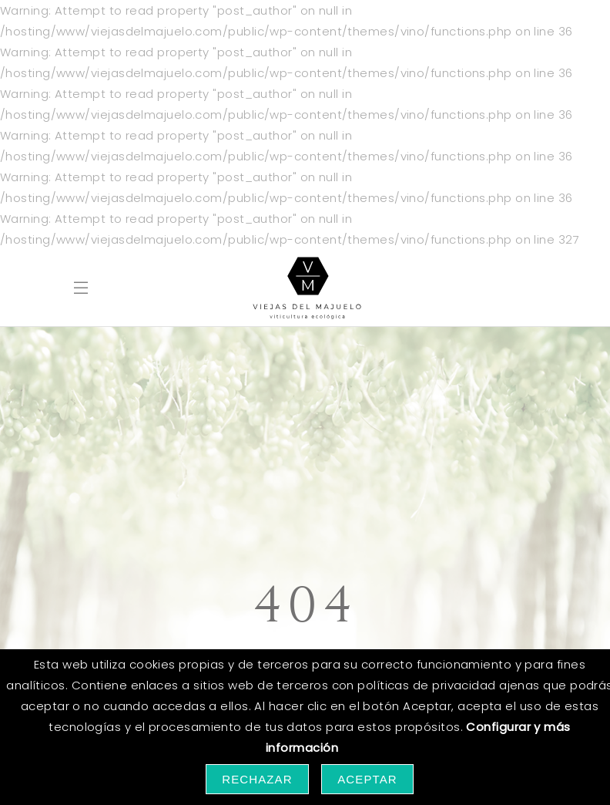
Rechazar (257, 779)
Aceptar (367, 779)
